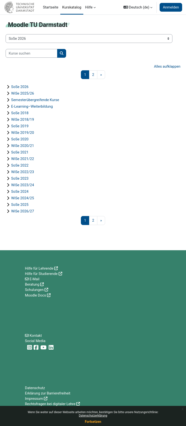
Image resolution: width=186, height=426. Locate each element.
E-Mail (34, 279)
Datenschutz (35, 388)
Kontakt (36, 335)
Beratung (32, 284)
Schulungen (34, 290)
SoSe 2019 (20, 126)
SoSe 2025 (20, 204)
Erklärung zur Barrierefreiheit (47, 393)
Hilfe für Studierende (41, 274)
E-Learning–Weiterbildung (32, 106)
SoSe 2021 (20, 152)
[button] (138, 7)
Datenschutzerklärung (93, 415)
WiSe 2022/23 (22, 172)
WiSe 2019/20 (22, 132)
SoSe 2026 (20, 87)
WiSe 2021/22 (22, 159)
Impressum (34, 398)
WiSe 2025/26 (22, 93)
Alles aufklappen (167, 66)
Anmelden (171, 7)
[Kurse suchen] (31, 53)
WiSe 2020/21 (22, 146)
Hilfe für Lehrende (39, 268)
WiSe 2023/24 (22, 185)
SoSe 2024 (20, 191)
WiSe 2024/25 (22, 198)
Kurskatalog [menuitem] (71, 7)
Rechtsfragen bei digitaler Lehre (50, 404)
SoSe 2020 (20, 139)
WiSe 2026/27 (22, 211)
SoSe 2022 (20, 165)
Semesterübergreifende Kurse (35, 100)
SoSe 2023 (20, 178)
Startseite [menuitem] (50, 7)
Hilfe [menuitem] (89, 7)
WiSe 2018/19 (22, 119)
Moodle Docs (35, 295)
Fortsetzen (93, 422)
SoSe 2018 (20, 113)
